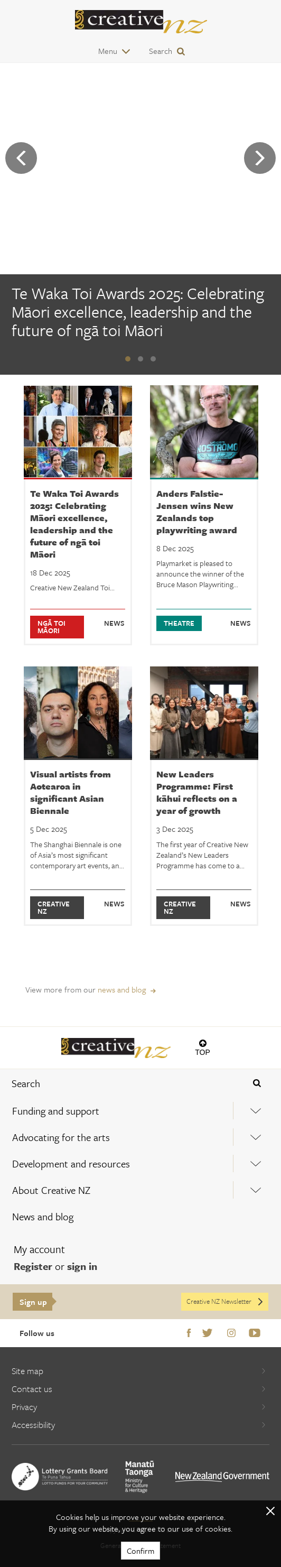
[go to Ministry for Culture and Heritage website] (139, 1477)
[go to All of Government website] (222, 1477)
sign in (82, 1266)
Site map (139, 1370)
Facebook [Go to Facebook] (188, 1333)
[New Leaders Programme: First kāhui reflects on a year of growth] (204, 796)
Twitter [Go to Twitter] (207, 1333)
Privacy (139, 1406)
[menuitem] (140, 1111)
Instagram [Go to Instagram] (231, 1333)
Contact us (139, 1388)
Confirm (140, 1550)
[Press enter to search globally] (256, 1083)
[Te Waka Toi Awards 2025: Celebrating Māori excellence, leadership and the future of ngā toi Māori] (140, 313)
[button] (127, 359)
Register (33, 1266)
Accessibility (139, 1424)
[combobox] (117, 1083)
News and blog (42, 1216)
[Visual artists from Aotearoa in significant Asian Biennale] (78, 796)
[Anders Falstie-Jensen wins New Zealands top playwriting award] (204, 515)
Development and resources (71, 1163)
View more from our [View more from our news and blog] (85, 989)
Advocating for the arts (61, 1137)
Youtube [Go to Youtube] (254, 1333)
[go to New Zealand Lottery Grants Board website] (60, 1476)
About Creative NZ (51, 1190)
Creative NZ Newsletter (225, 1301)
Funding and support (55, 1111)
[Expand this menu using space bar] (256, 1110)
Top (202, 1052)
